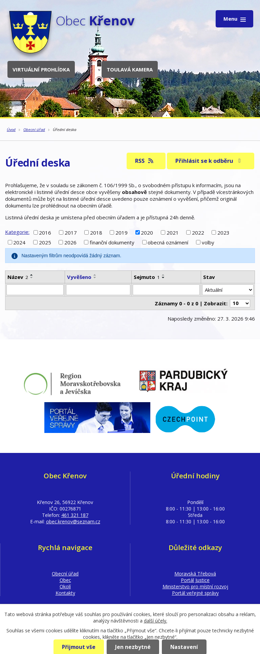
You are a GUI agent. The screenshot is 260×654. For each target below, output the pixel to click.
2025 (45, 242)
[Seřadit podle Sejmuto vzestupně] (163, 275)
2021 (173, 232)
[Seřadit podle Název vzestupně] (32, 275)
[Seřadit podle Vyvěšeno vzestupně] (95, 275)
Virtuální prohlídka (41, 69)
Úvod (11, 129)
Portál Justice (195, 580)
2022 (198, 232)
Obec (65, 580)
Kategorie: (17, 231)
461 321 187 (74, 515)
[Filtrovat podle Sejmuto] (166, 289)
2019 (121, 232)
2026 (70, 242)
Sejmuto (147, 277)
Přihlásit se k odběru (209, 161)
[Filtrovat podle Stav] (228, 289)
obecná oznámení (168, 242)
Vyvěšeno (79, 277)
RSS (144, 161)
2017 (71, 232)
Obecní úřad (34, 129)
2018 (96, 232)
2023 (223, 232)
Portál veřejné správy (195, 593)
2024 (19, 242)
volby (208, 242)
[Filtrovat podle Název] (35, 289)
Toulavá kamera (130, 69)
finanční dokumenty (112, 242)
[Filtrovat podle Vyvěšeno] (98, 289)
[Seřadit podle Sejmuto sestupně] (163, 277)
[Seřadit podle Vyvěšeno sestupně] (95, 277)
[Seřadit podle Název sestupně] (32, 277)
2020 (147, 232)
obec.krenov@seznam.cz (73, 521)
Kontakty (65, 593)
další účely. (155, 620)
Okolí (65, 586)
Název (17, 277)
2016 (45, 232)
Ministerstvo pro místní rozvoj (195, 586)
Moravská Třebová (195, 573)
